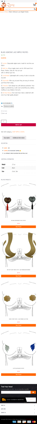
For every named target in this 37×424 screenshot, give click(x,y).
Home (1, 12)
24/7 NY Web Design (29, 419)
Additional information (19, 138)
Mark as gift (4, 113)
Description (7, 138)
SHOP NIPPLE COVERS (18, 132)
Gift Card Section (4, 111)
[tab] (6, 138)
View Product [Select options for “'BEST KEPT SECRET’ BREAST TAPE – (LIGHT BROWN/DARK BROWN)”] (18, 276)
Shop (6, 12)
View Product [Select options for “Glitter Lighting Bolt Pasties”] (18, 374)
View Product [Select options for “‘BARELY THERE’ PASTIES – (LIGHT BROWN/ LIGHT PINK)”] (18, 325)
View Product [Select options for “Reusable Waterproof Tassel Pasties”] (18, 226)
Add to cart (18, 125)
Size (2, 106)
